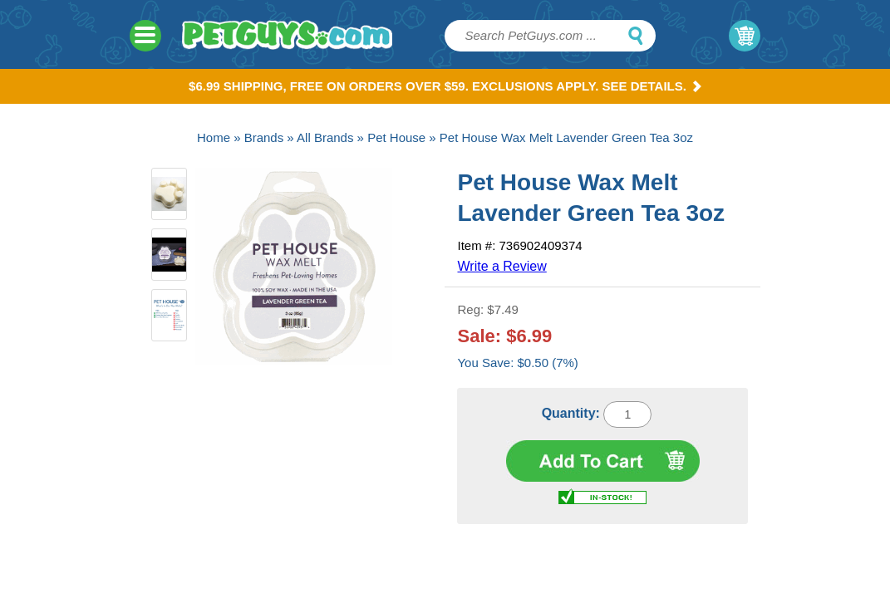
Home (213, 137)
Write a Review (501, 266)
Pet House (396, 137)
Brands (264, 137)
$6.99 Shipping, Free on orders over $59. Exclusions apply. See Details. (445, 86)
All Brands (325, 137)
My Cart (745, 36)
